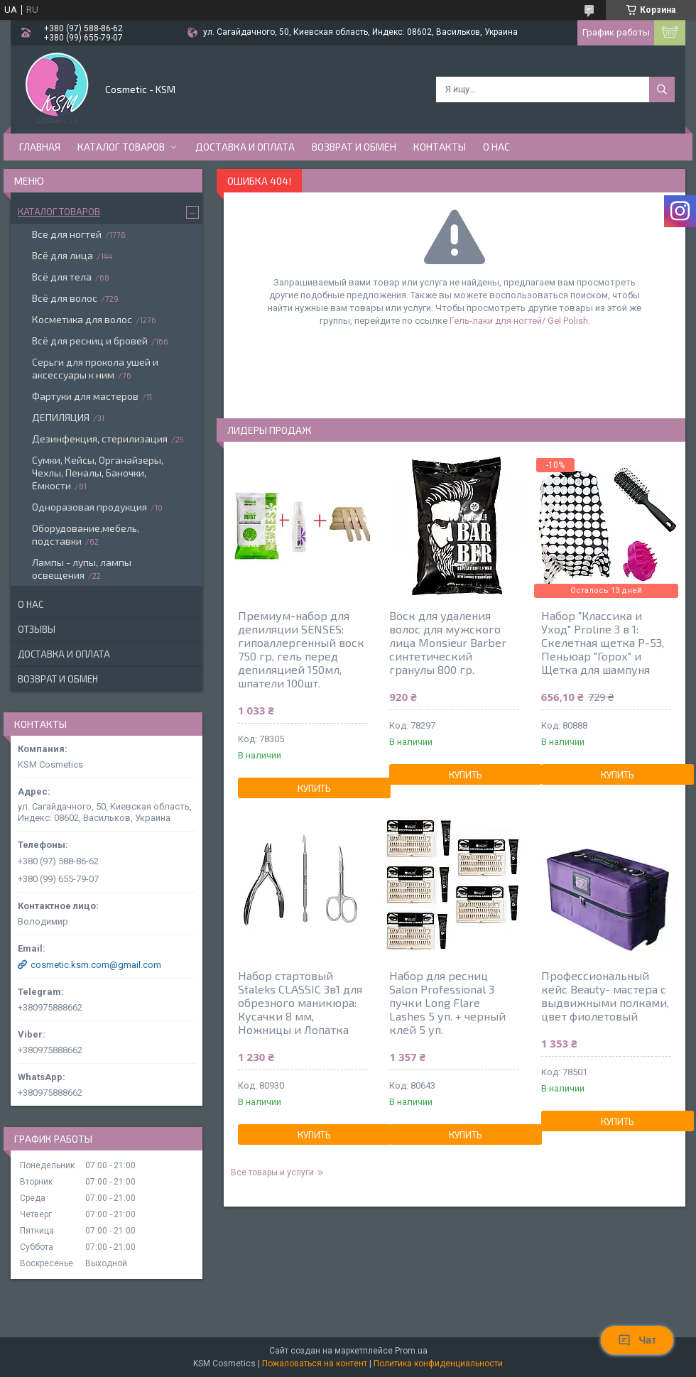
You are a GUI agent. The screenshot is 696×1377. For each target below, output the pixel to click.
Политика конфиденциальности (438, 1363)
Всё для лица (62, 255)
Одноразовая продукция (89, 507)
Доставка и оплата (245, 147)
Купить (314, 788)
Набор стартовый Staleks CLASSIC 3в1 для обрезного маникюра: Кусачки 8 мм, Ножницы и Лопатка (300, 1002)
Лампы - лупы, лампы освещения (81, 568)
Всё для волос (64, 298)
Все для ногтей (67, 234)
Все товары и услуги (272, 1172)
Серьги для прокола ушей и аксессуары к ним (95, 368)
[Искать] (662, 89)
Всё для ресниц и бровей (90, 340)
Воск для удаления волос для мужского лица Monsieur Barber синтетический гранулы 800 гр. (447, 642)
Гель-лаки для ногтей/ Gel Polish (519, 320)
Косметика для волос (82, 319)
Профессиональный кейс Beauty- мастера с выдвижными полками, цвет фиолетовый (605, 996)
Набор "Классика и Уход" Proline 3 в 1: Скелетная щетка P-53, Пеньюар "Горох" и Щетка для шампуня (602, 642)
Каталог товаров (121, 147)
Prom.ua (411, 1351)
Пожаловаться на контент (314, 1363)
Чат (637, 1340)
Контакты (439, 147)
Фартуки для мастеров (85, 396)
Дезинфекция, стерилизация (100, 438)
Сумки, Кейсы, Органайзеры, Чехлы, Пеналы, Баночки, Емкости (97, 472)
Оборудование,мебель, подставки (85, 534)
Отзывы (36, 629)
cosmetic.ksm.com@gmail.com (96, 964)
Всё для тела (62, 277)
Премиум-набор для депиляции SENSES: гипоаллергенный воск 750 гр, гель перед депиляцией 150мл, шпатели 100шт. (301, 649)
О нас (496, 147)
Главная (39, 147)
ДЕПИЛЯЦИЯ (60, 417)
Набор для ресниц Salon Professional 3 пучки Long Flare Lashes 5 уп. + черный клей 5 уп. (447, 1002)
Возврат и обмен (354, 147)
